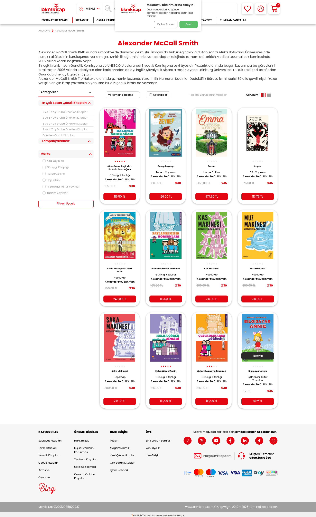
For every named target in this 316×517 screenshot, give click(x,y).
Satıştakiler (158, 95)
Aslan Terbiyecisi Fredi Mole (119, 267)
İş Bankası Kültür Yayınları (61, 187)
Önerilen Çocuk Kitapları (58, 135)
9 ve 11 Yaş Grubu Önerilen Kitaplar (65, 129)
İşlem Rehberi (119, 467)
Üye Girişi (152, 453)
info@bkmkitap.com (217, 453)
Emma (211, 163)
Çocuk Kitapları (48, 460)
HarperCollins (54, 174)
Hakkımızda (81, 438)
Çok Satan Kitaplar (122, 460)
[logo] (53, 8)
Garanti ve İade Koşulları (84, 474)
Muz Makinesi (257, 265)
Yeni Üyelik (153, 445)
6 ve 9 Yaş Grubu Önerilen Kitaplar (65, 124)
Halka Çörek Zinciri (165, 367)
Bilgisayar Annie (257, 367)
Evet (189, 24)
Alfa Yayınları (53, 161)
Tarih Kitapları (47, 445)
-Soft (135, 513)
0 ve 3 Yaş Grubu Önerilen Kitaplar (65, 112)
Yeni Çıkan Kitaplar (122, 453)
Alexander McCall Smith (117, 179)
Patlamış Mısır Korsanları (166, 267)
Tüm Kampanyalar (233, 20)
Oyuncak (44, 475)
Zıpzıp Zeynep (166, 163)
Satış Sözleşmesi (85, 464)
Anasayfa (44, 30)
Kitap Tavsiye (202, 20)
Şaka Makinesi (119, 367)
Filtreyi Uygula (66, 204)
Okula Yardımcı (107, 20)
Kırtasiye (82, 20)
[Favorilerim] (247, 8)
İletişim (114, 438)
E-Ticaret (145, 513)
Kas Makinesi (211, 265)
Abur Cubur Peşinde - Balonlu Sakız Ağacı (119, 165)
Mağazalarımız (119, 445)
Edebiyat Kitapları (54, 20)
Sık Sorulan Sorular (158, 438)
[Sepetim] (274, 8)
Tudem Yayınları (55, 193)
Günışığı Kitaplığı (56, 167)
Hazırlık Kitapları (48, 453)
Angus (257, 163)
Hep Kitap (51, 180)
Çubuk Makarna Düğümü (212, 368)
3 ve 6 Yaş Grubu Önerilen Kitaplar (65, 118)
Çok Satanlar (264, 20)
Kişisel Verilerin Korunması (84, 447)
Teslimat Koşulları (85, 457)
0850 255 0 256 (260, 455)
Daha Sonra (164, 24)
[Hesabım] (260, 8)
